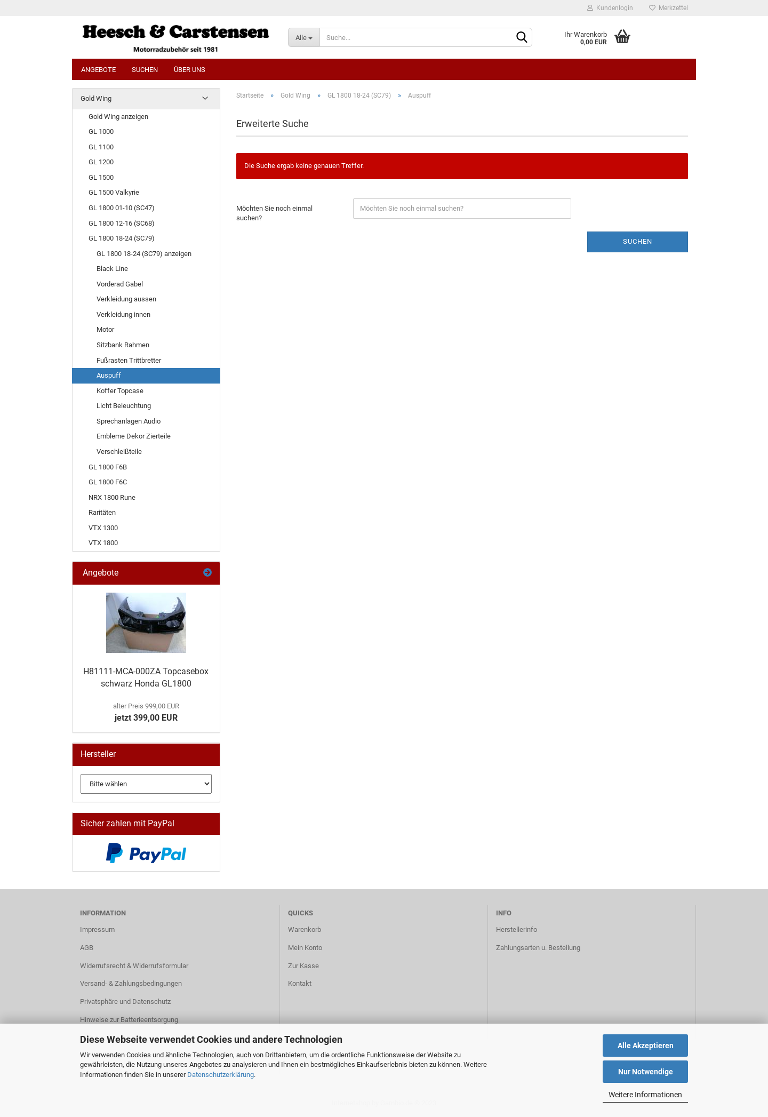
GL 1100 (101, 147)
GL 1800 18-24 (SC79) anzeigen (144, 254)
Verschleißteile (119, 452)
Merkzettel (668, 8)
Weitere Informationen (645, 1094)
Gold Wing (96, 98)
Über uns (189, 70)
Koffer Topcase (120, 391)
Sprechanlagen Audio (129, 421)
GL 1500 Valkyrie (114, 192)
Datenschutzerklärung (220, 1075)
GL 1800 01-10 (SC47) (122, 208)
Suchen (145, 70)
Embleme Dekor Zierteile (134, 436)
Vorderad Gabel (120, 284)
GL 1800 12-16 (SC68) (122, 223)
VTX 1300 (103, 528)
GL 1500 (101, 177)
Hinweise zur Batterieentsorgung (129, 1020)
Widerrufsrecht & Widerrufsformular (134, 966)
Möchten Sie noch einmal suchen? (274, 213)
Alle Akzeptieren (646, 1045)
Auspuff (109, 375)
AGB (86, 948)
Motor (105, 329)
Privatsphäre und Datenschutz (125, 1002)
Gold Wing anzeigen (118, 117)
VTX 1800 (103, 543)
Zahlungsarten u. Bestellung (538, 948)
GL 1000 (101, 131)
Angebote (98, 70)
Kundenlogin (610, 8)
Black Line (112, 269)
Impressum (97, 929)
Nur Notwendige (645, 1071)
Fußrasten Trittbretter (129, 360)
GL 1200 (101, 162)
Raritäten (102, 512)
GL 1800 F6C (108, 482)
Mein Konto (305, 948)
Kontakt (299, 983)
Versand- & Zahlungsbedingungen (131, 983)
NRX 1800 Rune (112, 497)
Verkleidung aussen (126, 299)
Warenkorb (304, 929)
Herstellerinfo (516, 929)
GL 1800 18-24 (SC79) (122, 238)
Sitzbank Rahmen (123, 345)
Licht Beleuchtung (124, 406)
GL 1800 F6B (108, 467)
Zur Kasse (303, 966)
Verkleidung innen (123, 314)
